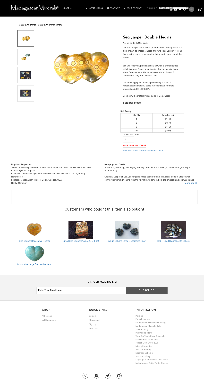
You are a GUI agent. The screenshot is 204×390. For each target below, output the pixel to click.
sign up (92, 324)
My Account (133, 8)
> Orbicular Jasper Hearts (49, 25)
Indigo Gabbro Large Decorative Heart (127, 241)
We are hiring (142, 329)
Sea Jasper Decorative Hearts (34, 241)
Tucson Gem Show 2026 (147, 343)
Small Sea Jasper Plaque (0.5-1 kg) (81, 241)
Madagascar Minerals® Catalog (151, 322)
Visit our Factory (143, 349)
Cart (199, 9)
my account (94, 320)
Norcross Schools (144, 353)
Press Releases (143, 319)
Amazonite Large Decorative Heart (34, 264)
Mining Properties (144, 346)
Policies (139, 316)
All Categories (49, 320)
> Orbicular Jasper (27, 25)
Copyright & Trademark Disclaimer (152, 359)
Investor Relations (144, 333)
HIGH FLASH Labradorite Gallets (173, 241)
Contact (113, 8)
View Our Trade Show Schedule (150, 336)
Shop (67, 8)
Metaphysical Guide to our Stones (152, 363)
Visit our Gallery (143, 356)
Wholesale (47, 316)
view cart (93, 328)
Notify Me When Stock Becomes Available (143, 150)
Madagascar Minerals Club (148, 326)
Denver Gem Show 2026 (147, 339)
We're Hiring (94, 8)
